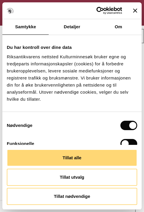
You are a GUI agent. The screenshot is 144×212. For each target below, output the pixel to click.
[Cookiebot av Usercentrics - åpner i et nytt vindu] (96, 10)
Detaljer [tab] (72, 26)
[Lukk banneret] (135, 11)
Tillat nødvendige (72, 196)
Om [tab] (118, 26)
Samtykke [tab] (25, 26)
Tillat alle (72, 157)
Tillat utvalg (72, 177)
